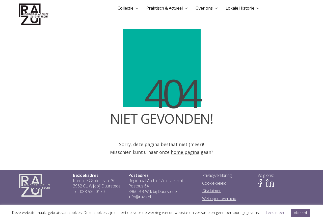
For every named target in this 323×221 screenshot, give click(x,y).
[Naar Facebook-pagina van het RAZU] (261, 183)
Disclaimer (211, 191)
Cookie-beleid (214, 183)
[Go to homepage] (34, 14)
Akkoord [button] (300, 212)
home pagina (185, 152)
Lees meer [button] (275, 212)
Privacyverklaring (217, 175)
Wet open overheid (219, 198)
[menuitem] (128, 8)
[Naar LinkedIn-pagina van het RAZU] (270, 183)
